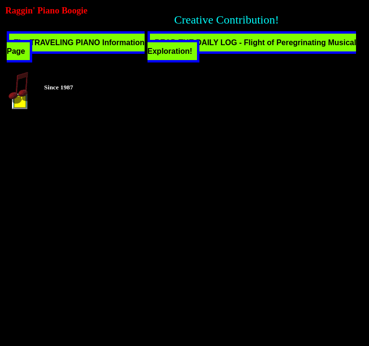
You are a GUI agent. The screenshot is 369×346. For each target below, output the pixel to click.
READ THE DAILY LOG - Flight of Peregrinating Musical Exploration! (252, 46)
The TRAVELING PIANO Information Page (76, 46)
